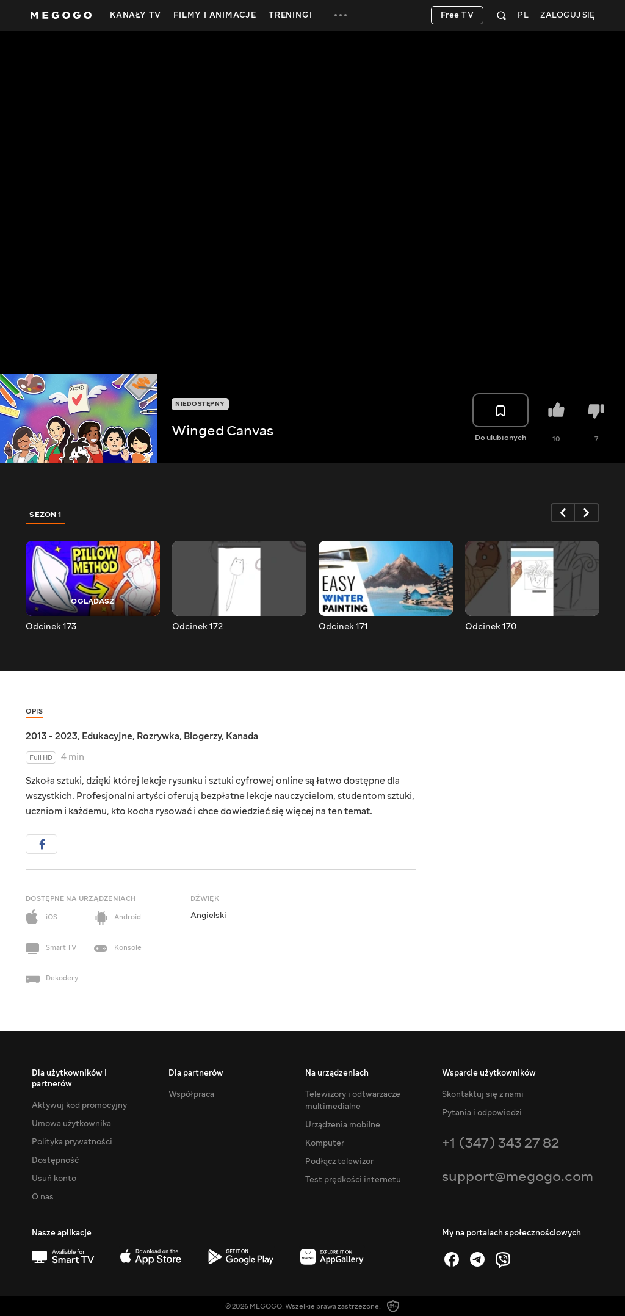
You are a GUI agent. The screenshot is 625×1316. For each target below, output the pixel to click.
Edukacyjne (107, 736)
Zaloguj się (567, 15)
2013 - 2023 (52, 736)
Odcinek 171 (343, 626)
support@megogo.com (517, 1176)
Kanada (242, 736)
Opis (34, 711)
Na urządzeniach (337, 1073)
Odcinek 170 (490, 626)
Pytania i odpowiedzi (482, 1112)
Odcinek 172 (197, 626)
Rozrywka (158, 736)
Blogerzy (203, 736)
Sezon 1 (45, 514)
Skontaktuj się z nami (483, 1094)
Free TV (457, 15)
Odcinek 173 (51, 626)
